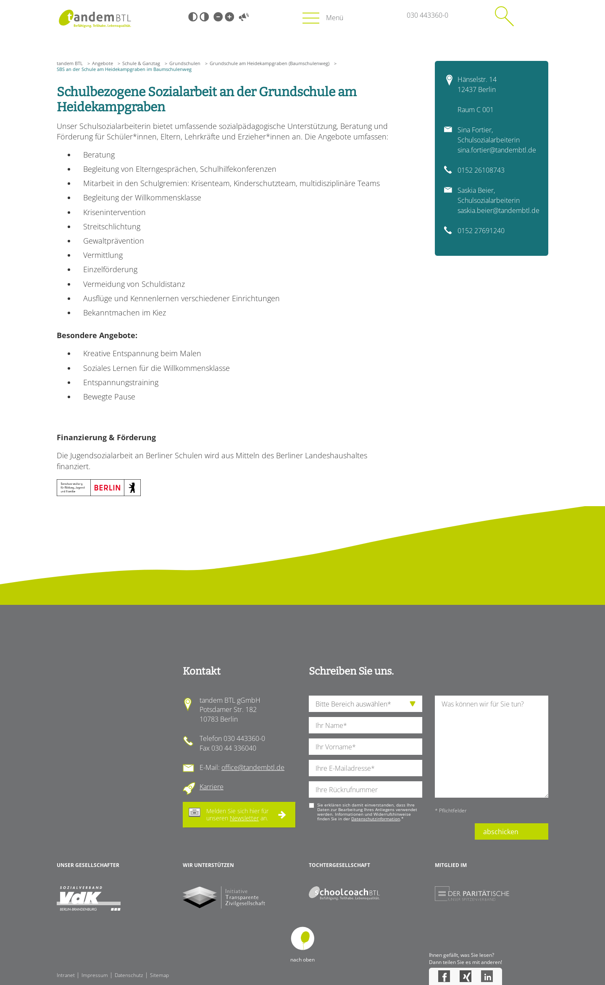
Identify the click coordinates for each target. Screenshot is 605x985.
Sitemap (159, 975)
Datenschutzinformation (375, 819)
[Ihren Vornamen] (365, 746)
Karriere (212, 786)
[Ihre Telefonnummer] (365, 789)
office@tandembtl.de (252, 767)
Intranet (66, 975)
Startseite (95, 18)
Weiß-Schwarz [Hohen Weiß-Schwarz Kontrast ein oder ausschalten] (204, 17)
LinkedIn (487, 976)
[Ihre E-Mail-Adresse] (365, 768)
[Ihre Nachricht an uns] (491, 747)
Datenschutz (129, 975)
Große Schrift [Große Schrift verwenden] (229, 17)
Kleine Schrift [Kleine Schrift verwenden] (218, 17)
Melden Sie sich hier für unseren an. (237, 814)
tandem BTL (70, 63)
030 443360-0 (427, 15)
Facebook (444, 976)
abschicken (500, 831)
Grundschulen (184, 63)
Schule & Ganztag (141, 63)
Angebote (102, 63)
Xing (465, 976)
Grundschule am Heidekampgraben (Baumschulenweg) (269, 63)
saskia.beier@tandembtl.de (498, 210)
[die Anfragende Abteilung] (365, 704)
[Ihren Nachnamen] (365, 725)
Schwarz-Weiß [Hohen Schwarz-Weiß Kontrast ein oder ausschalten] (193, 17)
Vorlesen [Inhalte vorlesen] (244, 17)
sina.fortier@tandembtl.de (497, 150)
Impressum (95, 975)
